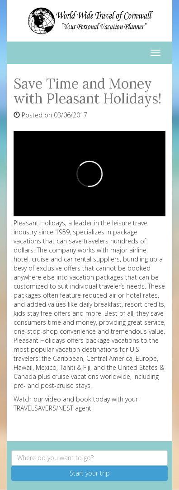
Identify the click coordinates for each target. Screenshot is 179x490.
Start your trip (90, 473)
